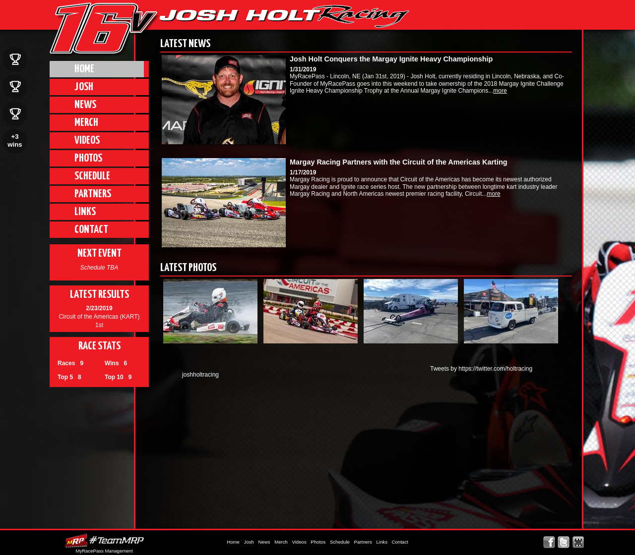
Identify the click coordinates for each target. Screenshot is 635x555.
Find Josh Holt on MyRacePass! (578, 542)
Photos (88, 158)
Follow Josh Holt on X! (564, 542)
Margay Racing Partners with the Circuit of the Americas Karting (398, 162)
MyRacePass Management (103, 551)
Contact (91, 229)
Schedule (92, 176)
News (85, 105)
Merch (86, 122)
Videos (87, 140)
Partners (92, 194)
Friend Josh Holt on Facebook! (549, 542)
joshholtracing (200, 374)
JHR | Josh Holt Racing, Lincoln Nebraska (284, 16)
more (500, 90)
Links (85, 212)
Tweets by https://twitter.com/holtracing (481, 368)
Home (84, 69)
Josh (83, 87)
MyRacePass (104, 540)
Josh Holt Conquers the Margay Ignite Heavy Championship (391, 59)
